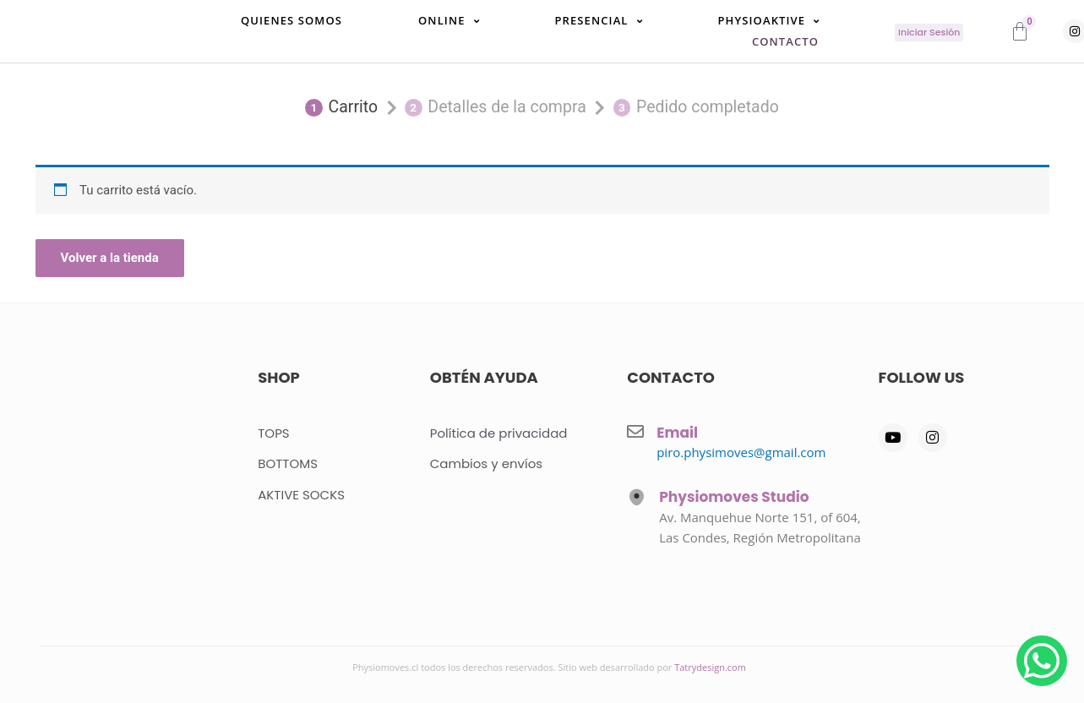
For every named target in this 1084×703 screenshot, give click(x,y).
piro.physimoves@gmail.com (740, 452)
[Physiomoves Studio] (636, 497)
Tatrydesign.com (710, 667)
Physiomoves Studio (734, 497)
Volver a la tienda (110, 262)
